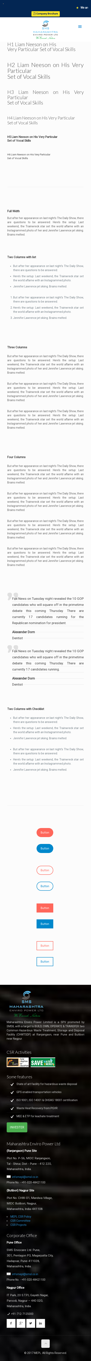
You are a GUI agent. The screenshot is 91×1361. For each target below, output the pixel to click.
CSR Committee (20, 1220)
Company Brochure (45, 13)
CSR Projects (18, 1224)
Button (45, 832)
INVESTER (17, 1127)
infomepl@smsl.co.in (25, 1176)
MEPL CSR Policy (20, 1216)
